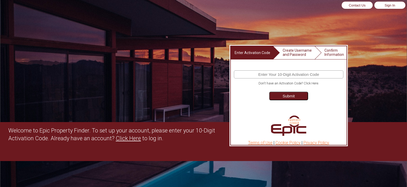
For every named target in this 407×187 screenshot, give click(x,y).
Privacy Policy (316, 142)
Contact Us (357, 5)
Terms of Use (260, 142)
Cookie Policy (288, 142)
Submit (289, 96)
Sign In (390, 5)
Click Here (128, 138)
